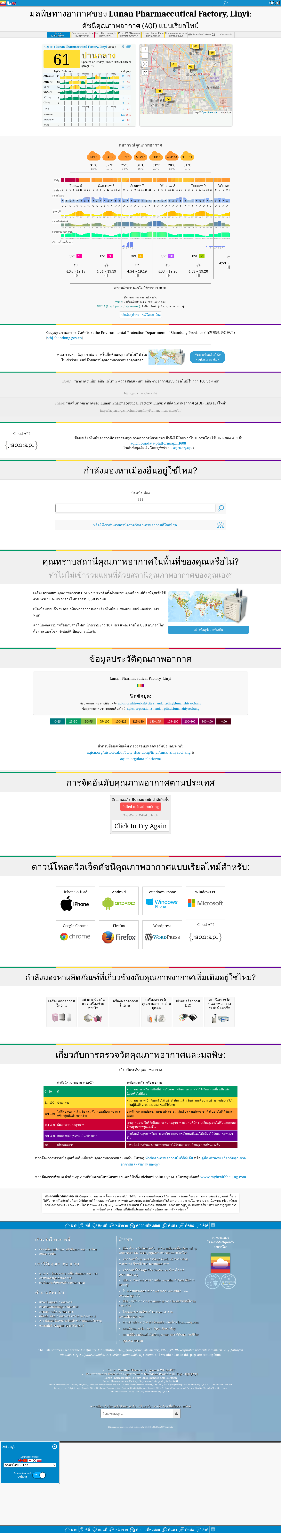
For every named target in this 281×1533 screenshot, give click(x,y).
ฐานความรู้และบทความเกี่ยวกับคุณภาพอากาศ (68, 1437)
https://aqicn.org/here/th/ (140, 393)
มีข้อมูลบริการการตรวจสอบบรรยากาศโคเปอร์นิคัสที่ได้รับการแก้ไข (157, 1467)
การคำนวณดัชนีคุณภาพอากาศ (58, 1470)
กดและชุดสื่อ (47, 1417)
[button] (168, 101)
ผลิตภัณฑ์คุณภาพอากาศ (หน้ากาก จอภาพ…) (67, 1479)
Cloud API (205, 988)
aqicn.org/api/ (182, 448)
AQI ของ (75, 47)
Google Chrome (75, 989)
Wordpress (162, 989)
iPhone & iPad (75, 955)
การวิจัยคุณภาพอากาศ (57, 1427)
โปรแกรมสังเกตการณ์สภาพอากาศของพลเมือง (152, 1454)
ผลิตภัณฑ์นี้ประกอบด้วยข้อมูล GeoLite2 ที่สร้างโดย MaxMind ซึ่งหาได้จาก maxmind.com (153, 1425)
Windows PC (205, 955)
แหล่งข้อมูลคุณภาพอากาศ (55, 1465)
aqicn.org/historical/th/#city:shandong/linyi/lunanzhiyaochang (139, 752)
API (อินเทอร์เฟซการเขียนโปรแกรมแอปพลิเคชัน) (70, 1484)
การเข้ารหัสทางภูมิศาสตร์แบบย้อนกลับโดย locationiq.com (160, 1485)
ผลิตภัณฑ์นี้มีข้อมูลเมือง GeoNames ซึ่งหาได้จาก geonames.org (151, 1435)
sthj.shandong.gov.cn (64, 337)
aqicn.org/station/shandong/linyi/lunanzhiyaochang (163, 708)
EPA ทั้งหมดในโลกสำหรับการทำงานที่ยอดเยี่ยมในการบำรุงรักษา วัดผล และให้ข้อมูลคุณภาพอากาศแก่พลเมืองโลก (158, 1414)
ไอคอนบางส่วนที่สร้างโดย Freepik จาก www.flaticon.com (146, 1477)
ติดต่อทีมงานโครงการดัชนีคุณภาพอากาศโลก (68, 1413)
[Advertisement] (140, 795)
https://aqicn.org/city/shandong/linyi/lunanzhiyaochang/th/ (140, 410)
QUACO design (133, 1504)
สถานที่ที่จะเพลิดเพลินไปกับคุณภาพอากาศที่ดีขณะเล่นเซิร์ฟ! (161, 1498)
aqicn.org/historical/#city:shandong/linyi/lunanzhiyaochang (159, 703)
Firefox (118, 989)
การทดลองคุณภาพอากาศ (55, 1441)
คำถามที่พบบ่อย (50, 1456)
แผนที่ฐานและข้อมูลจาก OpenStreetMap (149, 1492)
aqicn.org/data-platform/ (140, 758)
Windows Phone (162, 955)
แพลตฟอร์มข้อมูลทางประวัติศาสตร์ (61, 1489)
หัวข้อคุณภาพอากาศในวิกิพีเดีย (169, 1321)
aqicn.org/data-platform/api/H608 (158, 443)
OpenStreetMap (210, 112)
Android (118, 955)
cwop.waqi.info (129, 1459)
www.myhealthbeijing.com (223, 1340)
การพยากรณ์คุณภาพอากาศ (56, 1475)
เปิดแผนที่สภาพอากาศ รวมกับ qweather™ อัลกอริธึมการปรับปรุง (157, 1446)
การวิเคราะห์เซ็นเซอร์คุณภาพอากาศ (62, 1446)
